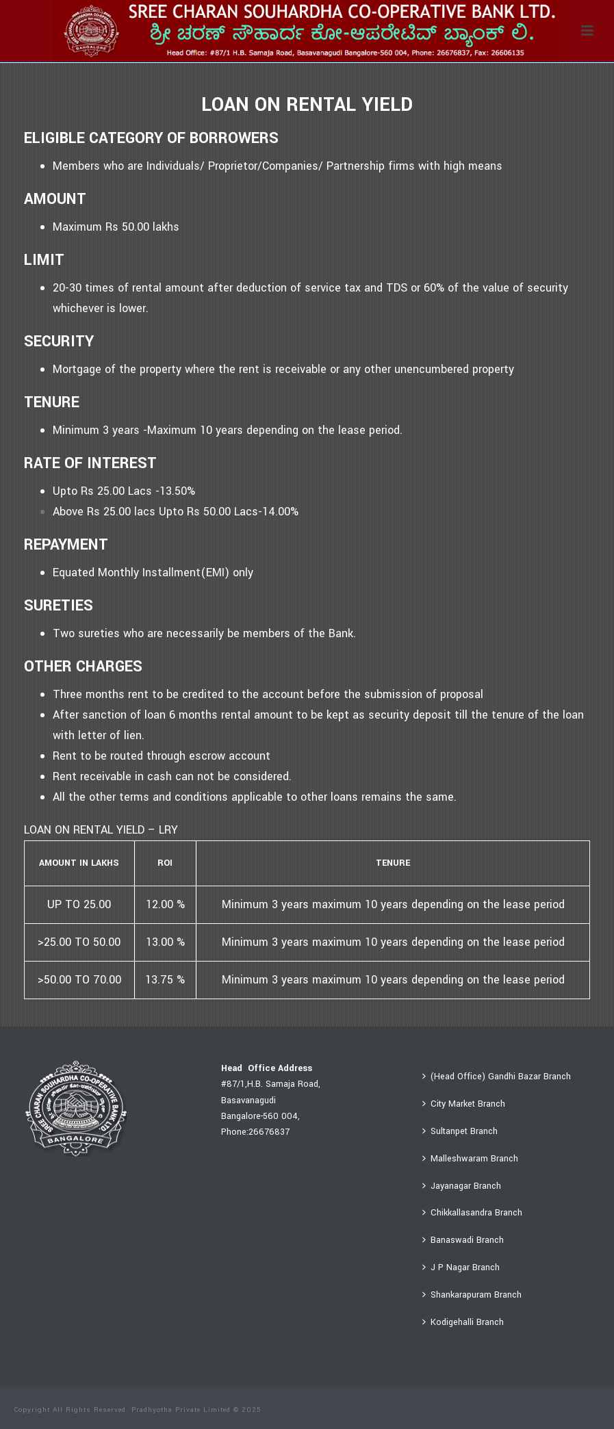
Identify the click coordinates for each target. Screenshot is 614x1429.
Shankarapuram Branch (472, 1295)
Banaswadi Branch (463, 1240)
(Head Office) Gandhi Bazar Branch (496, 1076)
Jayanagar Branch (461, 1186)
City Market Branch (463, 1104)
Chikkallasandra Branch (472, 1213)
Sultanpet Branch (460, 1131)
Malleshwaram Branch (470, 1159)
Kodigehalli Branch (463, 1322)
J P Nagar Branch (461, 1267)
